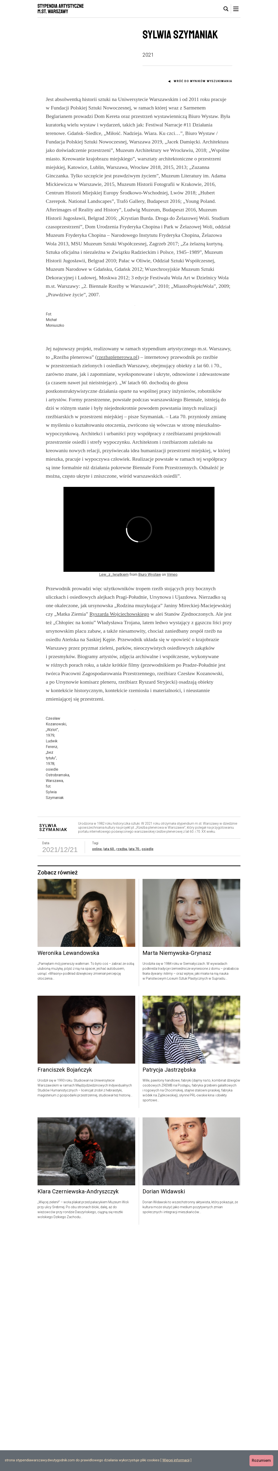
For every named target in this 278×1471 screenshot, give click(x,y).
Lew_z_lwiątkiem (114, 682)
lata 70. (134, 1086)
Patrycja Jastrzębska (169, 1307)
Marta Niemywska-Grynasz (177, 1190)
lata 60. (109, 1086)
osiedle (147, 1086)
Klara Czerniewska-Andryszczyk (78, 1428)
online (97, 1086)
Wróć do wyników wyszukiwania (203, 81)
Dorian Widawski (164, 1428)
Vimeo (172, 682)
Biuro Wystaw (149, 682)
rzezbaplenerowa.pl (117, 465)
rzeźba (121, 1086)
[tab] (226, 9)
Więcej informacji (176, 1460)
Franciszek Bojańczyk (65, 1307)
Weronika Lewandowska (68, 1190)
